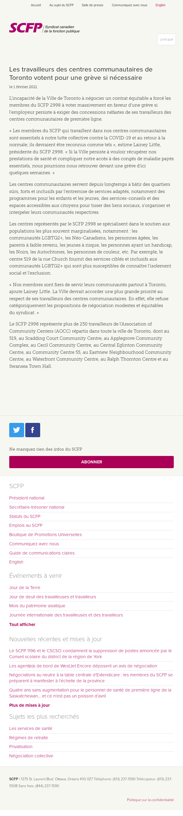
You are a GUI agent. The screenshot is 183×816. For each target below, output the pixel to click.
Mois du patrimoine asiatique (37, 605)
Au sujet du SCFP (61, 5)
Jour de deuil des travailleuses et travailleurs (52, 596)
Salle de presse (92, 5)
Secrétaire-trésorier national (36, 507)
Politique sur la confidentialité (150, 800)
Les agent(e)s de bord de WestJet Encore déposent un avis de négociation (83, 666)
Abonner (91, 462)
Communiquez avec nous (129, 5)
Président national (26, 498)
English (160, 5)
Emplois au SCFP (26, 525)
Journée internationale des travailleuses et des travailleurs (66, 615)
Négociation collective (31, 756)
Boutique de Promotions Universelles (45, 534)
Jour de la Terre (24, 587)
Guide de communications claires (42, 553)
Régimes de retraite (28, 737)
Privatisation (20, 746)
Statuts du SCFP (24, 516)
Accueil (36, 5)
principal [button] (168, 40)
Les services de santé (30, 728)
